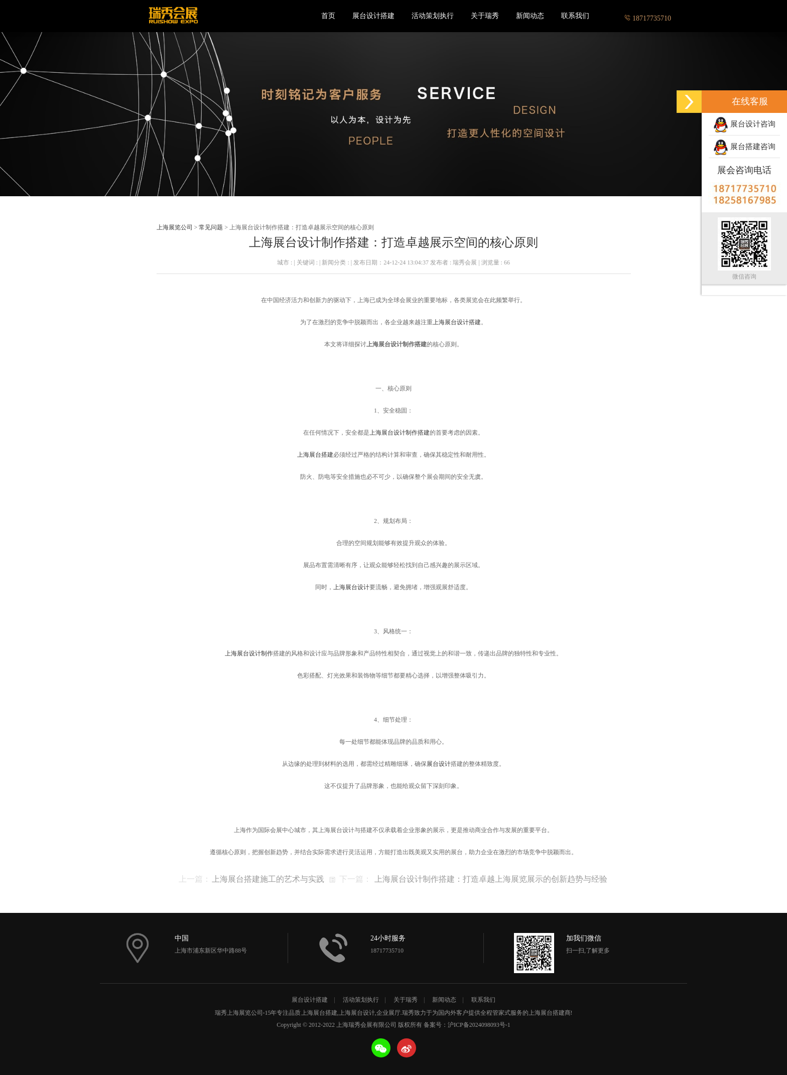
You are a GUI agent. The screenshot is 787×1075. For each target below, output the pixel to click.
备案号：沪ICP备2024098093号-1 (467, 1024)
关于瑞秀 (485, 16)
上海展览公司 (175, 227)
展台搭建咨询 (744, 147)
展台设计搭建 (373, 16)
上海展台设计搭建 (457, 322)
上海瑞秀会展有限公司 (172, 16)
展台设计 (439, 763)
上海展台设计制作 (249, 653)
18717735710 (648, 16)
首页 (328, 16)
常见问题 (211, 227)
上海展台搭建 (315, 454)
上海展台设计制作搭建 (399, 432)
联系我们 (575, 16)
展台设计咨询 (744, 124)
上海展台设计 (351, 587)
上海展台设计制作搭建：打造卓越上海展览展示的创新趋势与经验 (490, 879)
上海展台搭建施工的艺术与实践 (268, 879)
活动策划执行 (433, 16)
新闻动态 (530, 16)
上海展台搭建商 (550, 1012)
